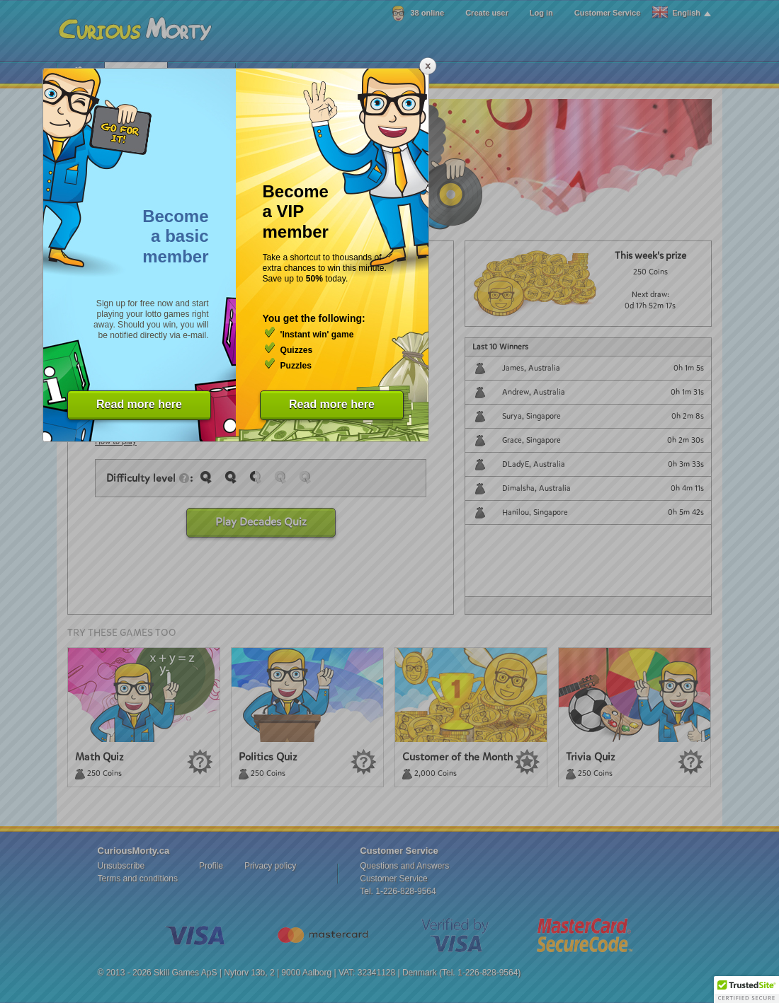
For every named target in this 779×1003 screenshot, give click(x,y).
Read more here (139, 404)
